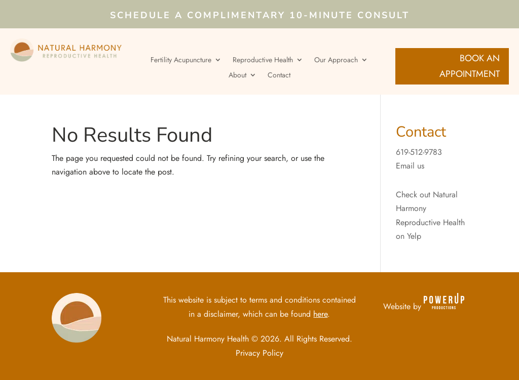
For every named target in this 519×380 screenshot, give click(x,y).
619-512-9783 (419, 152)
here (320, 314)
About (237, 75)
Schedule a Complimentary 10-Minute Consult (260, 16)
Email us (410, 166)
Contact (279, 75)
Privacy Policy (259, 353)
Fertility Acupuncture (181, 60)
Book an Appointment (469, 66)
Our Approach (336, 60)
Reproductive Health (263, 60)
